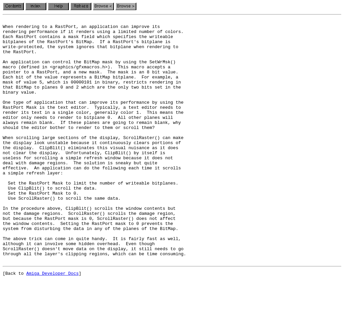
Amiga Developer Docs (52, 323)
